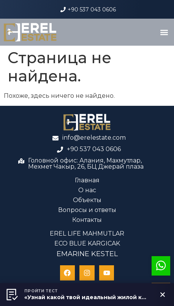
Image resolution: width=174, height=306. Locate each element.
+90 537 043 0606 (92, 9)
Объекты (87, 200)
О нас (87, 190)
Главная (87, 180)
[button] (164, 32)
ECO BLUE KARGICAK (87, 243)
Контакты (87, 219)
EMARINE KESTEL (87, 254)
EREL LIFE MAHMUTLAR (87, 233)
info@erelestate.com (94, 137)
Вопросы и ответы (87, 210)
